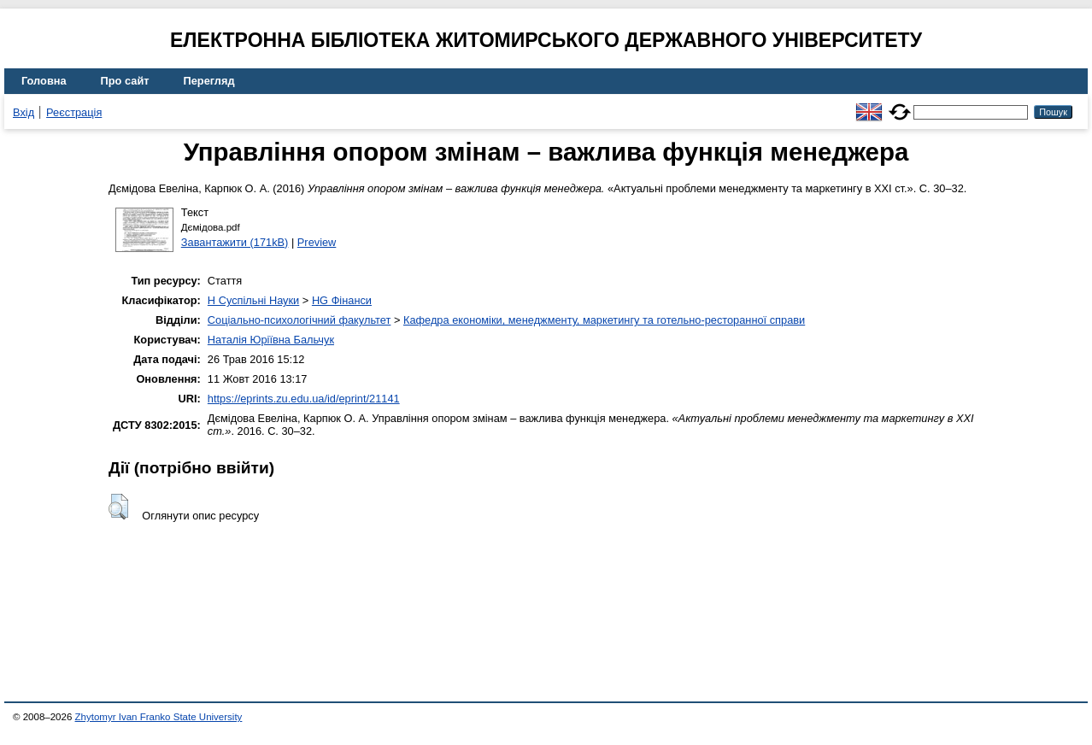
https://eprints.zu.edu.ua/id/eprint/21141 (304, 398)
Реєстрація (74, 112)
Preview (317, 242)
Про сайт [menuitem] (125, 80)
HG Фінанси (342, 300)
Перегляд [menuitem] (209, 80)
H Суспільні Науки (253, 300)
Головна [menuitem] (44, 80)
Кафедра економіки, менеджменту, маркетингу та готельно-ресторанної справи (604, 320)
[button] (118, 506)
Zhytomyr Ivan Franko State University (159, 717)
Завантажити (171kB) (235, 242)
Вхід (23, 112)
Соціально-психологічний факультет (299, 320)
